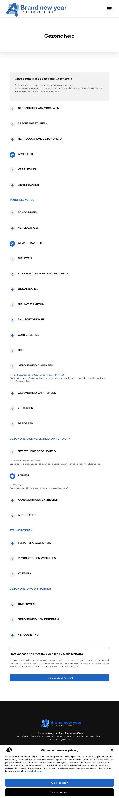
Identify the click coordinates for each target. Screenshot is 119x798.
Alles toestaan (59, 782)
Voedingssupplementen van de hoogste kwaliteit (38, 375)
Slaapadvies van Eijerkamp (27, 460)
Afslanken (18, 485)
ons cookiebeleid (33, 771)
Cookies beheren (59, 792)
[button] (112, 750)
